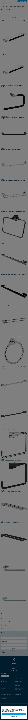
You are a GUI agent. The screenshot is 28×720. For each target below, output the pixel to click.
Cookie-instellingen (14, 716)
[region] (14, 712)
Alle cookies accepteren (14, 714)
